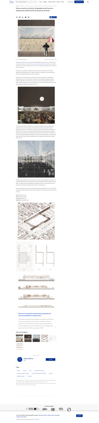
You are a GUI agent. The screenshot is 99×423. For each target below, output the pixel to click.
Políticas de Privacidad (53, 415)
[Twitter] (20, 17)
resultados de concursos (39, 370)
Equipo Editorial (28, 359)
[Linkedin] (23, 17)
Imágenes (45, 1)
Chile (30, 370)
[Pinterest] (29, 17)
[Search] (28, 2)
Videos (62, 1)
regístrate (37, 419)
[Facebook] (17, 17)
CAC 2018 (50, 373)
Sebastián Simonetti (25, 62)
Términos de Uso (42, 415)
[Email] (26, 17)
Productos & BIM (51, 1)
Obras (40, 1)
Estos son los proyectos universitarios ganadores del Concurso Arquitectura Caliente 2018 (34, 314)
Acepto (79, 416)
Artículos (24, 370)
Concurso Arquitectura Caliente (23, 373)
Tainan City (30, 376)
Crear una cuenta (79, 2)
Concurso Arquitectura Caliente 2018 (37, 64)
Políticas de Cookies (21, 417)
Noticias (58, 1)
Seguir (50, 359)
